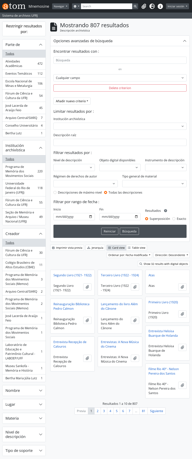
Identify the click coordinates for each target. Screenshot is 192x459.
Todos (9, 54)
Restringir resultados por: (24, 28)
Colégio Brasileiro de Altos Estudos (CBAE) (24, 265)
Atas (151, 275)
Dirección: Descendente (170, 255)
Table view (136, 247)
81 (143, 411)
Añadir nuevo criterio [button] (71, 101)
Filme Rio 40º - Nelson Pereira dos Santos (163, 371)
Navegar (59, 6)
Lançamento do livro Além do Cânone (119, 306)
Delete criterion (120, 88)
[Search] (107, 6)
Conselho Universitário (24, 126)
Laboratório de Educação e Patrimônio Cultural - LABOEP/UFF (24, 351)
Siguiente (156, 411)
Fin (101, 209)
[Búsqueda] (120, 60)
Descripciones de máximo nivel (80, 192)
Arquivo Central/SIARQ (24, 119)
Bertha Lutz (24, 134)
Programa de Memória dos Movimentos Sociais (24, 171)
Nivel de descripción (15, 434)
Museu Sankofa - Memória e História (24, 368)
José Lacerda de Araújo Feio (24, 108)
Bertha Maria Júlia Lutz (24, 379)
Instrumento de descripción (164, 160)
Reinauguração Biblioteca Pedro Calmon (71, 306)
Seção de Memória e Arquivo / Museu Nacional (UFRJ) (24, 216)
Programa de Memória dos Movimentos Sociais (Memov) (24, 279)
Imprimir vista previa (67, 247)
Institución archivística (15, 147)
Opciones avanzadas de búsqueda (82, 40)
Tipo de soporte (19, 450)
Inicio (57, 209)
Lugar (10, 404)
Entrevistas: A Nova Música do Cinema (120, 344)
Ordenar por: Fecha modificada (128, 255)
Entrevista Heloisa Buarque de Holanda (163, 333)
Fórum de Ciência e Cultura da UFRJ (24, 95)
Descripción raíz (64, 135)
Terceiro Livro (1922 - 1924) (120, 275)
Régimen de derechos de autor (75, 176)
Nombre (12, 390)
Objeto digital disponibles (117, 160)
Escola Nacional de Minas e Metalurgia (24, 83)
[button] (144, 6)
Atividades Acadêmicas (24, 63)
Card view (116, 247)
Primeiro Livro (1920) (163, 302)
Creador (12, 233)
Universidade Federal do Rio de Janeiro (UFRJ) (24, 188)
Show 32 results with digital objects (164, 264)
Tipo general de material (139, 176)
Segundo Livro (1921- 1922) (72, 275)
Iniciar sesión (176, 6)
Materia (12, 418)
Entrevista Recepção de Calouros (69, 344)
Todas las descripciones (125, 192)
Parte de (12, 44)
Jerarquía (95, 247)
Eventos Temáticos (24, 74)
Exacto (181, 219)
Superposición (160, 219)
